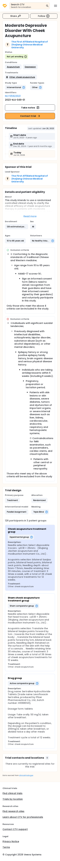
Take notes (30, 107)
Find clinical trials (12, 793)
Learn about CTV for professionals (23, 817)
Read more (30, 216)
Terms (6, 847)
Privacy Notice (11, 841)
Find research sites (13, 811)
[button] (13, 66)
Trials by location (13, 799)
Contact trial (30, 116)
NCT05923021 (13, 95)
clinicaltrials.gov (26, 775)
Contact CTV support (15, 829)
